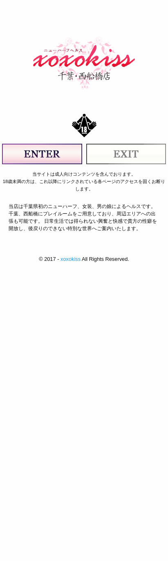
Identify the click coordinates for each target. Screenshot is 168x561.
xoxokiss (70, 259)
